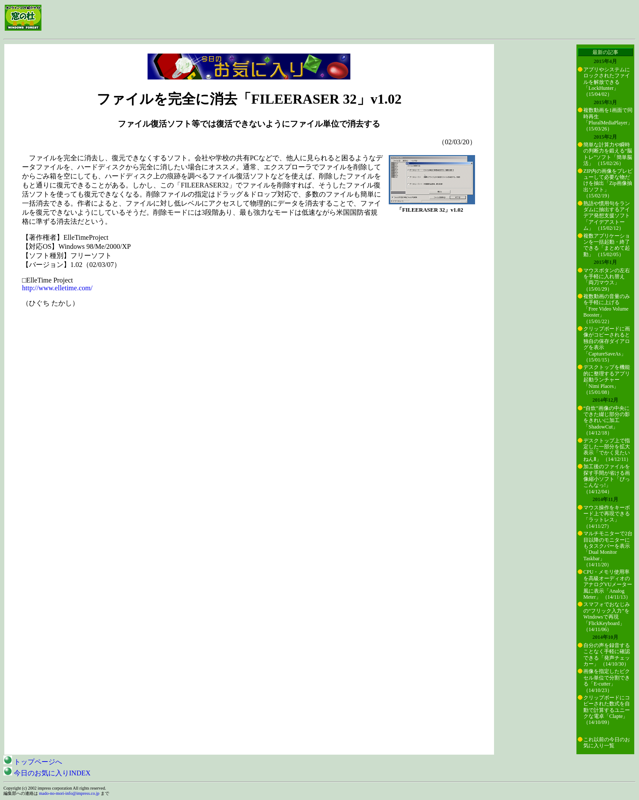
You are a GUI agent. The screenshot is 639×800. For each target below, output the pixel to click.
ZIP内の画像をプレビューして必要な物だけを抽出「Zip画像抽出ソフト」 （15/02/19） (608, 183)
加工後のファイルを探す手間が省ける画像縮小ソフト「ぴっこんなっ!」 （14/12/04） (606, 479)
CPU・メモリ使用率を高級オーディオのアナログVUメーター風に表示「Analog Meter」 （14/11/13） (607, 584)
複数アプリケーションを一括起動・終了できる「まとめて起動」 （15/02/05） (606, 245)
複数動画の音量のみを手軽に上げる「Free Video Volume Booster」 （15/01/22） (606, 308)
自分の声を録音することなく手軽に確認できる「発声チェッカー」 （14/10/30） (606, 654)
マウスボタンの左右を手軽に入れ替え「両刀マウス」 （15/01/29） (606, 279)
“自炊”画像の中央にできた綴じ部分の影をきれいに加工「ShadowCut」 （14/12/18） (606, 420)
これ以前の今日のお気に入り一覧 (606, 743)
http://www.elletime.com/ (57, 288)
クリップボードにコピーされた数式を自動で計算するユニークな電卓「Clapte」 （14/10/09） (606, 710)
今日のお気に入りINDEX (47, 773)
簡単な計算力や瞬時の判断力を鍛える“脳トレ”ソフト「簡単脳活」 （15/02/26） (607, 154)
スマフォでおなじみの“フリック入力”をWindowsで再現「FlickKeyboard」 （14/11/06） (606, 616)
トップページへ (32, 761)
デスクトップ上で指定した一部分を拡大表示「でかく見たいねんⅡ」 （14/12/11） (607, 450)
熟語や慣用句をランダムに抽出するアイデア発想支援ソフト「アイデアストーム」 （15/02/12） (606, 216)
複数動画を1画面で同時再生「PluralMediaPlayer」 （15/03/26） (608, 119)
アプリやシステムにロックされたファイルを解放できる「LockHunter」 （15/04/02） (606, 82)
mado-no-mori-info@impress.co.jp (69, 793)
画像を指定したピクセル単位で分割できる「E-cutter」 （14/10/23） (606, 680)
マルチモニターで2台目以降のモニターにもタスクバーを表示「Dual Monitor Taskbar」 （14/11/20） (608, 549)
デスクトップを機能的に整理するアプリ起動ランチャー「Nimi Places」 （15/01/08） (606, 379)
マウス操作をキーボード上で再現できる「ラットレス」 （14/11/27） (606, 517)
